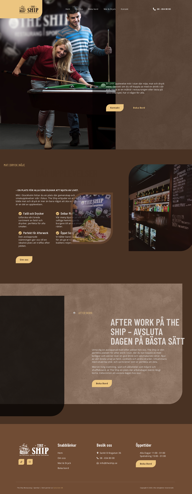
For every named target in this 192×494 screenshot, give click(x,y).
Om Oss (79, 9)
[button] (146, 463)
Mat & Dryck (110, 9)
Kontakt (124, 9)
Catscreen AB (58, 488)
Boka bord (93, 9)
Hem (68, 9)
